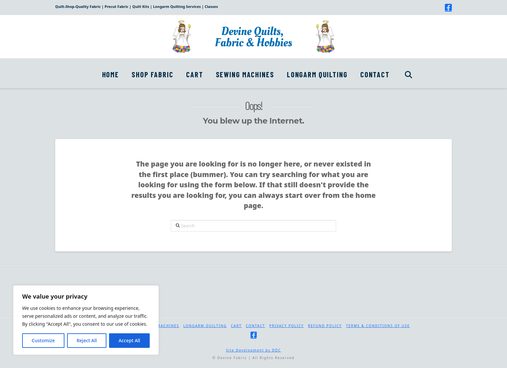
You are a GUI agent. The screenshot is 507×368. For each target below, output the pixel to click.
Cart (236, 326)
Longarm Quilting (205, 326)
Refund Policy (325, 326)
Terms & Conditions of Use (378, 326)
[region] (86, 320)
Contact (255, 326)
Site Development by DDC (253, 350)
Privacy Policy (286, 326)
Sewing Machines (159, 326)
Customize (43, 340)
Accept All (129, 340)
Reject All (87, 340)
